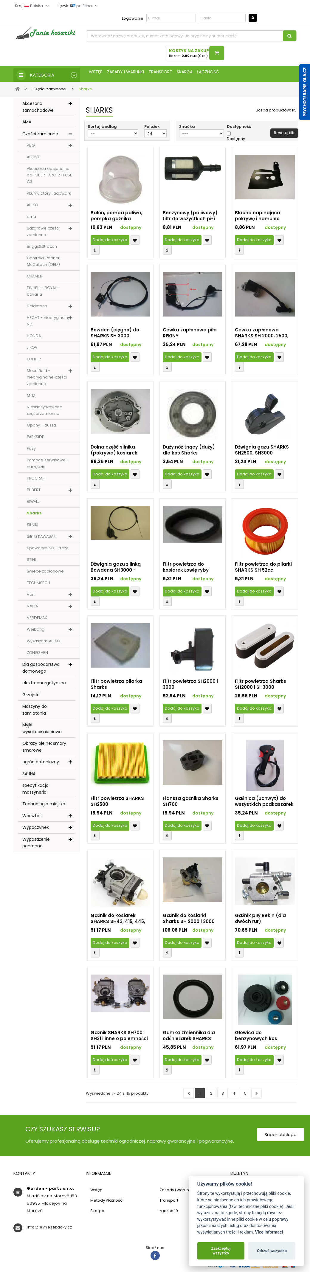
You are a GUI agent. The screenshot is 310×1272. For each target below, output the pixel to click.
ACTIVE (33, 159)
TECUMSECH (38, 585)
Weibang (35, 631)
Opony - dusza (41, 427)
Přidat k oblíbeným (135, 242)
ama (31, 218)
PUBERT (34, 492)
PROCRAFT (36, 480)
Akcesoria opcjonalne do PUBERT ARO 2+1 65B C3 (49, 177)
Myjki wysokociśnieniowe (42, 730)
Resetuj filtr (284, 135)
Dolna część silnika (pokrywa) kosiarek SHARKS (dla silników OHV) (115, 452)
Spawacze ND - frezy (47, 550)
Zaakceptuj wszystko (220, 1250)
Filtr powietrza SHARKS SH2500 (117, 803)
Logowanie (132, 18)
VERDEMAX (37, 620)
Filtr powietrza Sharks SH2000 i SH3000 (260, 686)
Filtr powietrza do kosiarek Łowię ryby (186, 569)
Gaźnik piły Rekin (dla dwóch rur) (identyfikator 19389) (260, 921)
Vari (31, 596)
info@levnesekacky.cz (49, 1229)
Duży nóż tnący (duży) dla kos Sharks (189, 452)
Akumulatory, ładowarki (49, 195)
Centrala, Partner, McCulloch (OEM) (43, 263)
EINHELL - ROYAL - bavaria (43, 293)
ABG (31, 147)
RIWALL (33, 503)
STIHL (31, 561)
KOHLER (34, 361)
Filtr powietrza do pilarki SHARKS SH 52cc (263, 569)
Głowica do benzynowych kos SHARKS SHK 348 (256, 1038)
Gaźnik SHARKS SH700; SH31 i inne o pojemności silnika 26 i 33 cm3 (119, 1038)
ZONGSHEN (37, 654)
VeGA (32, 608)
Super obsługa (280, 1136)
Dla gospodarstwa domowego (41, 669)
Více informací (269, 1232)
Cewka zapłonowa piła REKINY (190, 335)
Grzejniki (30, 697)
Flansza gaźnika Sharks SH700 (190, 803)
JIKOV (32, 349)
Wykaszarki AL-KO (43, 643)
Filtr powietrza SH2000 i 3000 (190, 686)
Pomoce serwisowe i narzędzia (47, 465)
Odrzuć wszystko (272, 1250)
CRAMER (34, 278)
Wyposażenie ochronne (36, 844)
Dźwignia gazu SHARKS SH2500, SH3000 (262, 452)
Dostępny (236, 141)
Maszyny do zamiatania (34, 711)
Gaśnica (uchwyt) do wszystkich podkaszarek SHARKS (264, 803)
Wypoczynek (35, 829)
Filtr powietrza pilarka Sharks (116, 686)
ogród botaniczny (40, 764)
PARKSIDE (35, 439)
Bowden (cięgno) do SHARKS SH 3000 (115, 335)
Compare (95, 252)
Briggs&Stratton (42, 248)
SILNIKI (32, 527)
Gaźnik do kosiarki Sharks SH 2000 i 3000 (189, 921)
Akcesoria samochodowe (38, 109)
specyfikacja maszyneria (35, 790)
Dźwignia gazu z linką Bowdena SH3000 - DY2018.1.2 (116, 569)
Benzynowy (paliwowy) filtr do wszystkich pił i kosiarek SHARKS (190, 218)
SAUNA (28, 776)
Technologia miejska (43, 806)
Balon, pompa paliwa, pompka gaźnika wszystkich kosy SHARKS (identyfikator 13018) (120, 218)
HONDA (34, 338)
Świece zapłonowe (45, 573)
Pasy (31, 450)
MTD (31, 397)
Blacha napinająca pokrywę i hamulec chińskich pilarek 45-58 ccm (262, 218)
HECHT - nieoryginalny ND (48, 323)
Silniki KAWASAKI (41, 538)
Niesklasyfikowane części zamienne (44, 412)
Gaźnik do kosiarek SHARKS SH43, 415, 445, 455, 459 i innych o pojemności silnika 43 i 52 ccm (118, 921)
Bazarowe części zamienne (43, 233)
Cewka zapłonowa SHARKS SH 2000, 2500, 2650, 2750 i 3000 (262, 335)
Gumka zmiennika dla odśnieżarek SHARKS (189, 1038)
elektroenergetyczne (44, 685)
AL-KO (32, 207)
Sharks (34, 515)
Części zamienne (40, 136)
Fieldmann (37, 308)
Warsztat (31, 818)
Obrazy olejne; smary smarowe (44, 748)
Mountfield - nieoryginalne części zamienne (47, 379)
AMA (26, 124)
